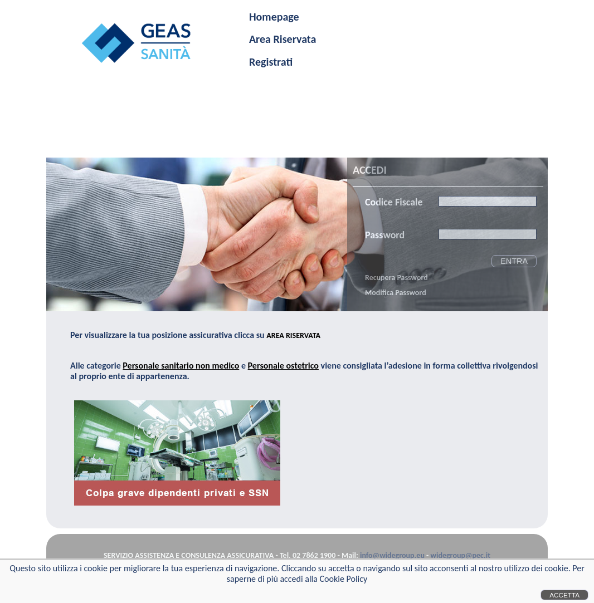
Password (385, 235)
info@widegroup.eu (392, 555)
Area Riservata (282, 39)
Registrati (271, 61)
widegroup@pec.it (460, 555)
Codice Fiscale (394, 202)
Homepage (274, 16)
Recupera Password (396, 277)
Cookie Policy (344, 578)
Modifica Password (395, 292)
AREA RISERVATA (293, 335)
